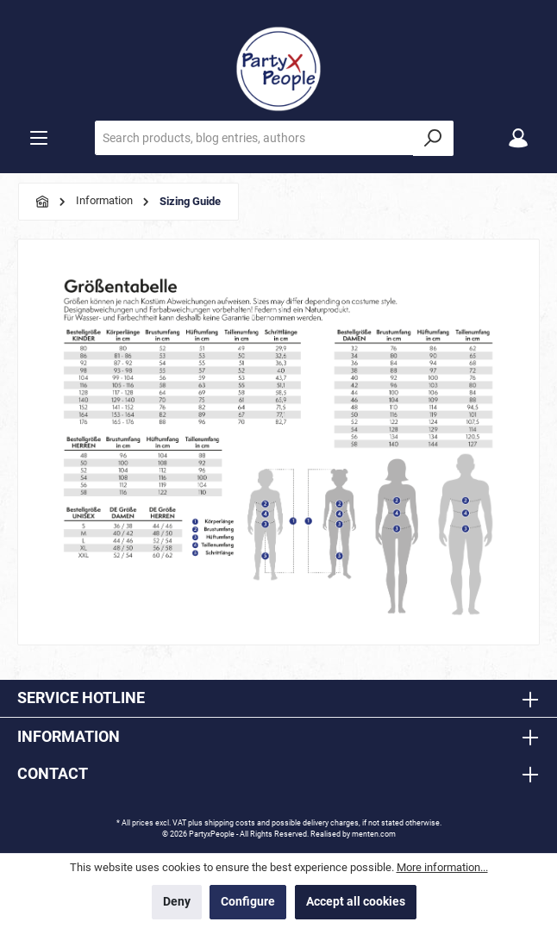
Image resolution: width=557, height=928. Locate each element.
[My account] (518, 138)
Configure (248, 901)
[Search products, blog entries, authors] (254, 138)
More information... (442, 867)
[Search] (433, 138)
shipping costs (229, 823)
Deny (177, 901)
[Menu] (38, 138)
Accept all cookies (355, 901)
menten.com (374, 834)
